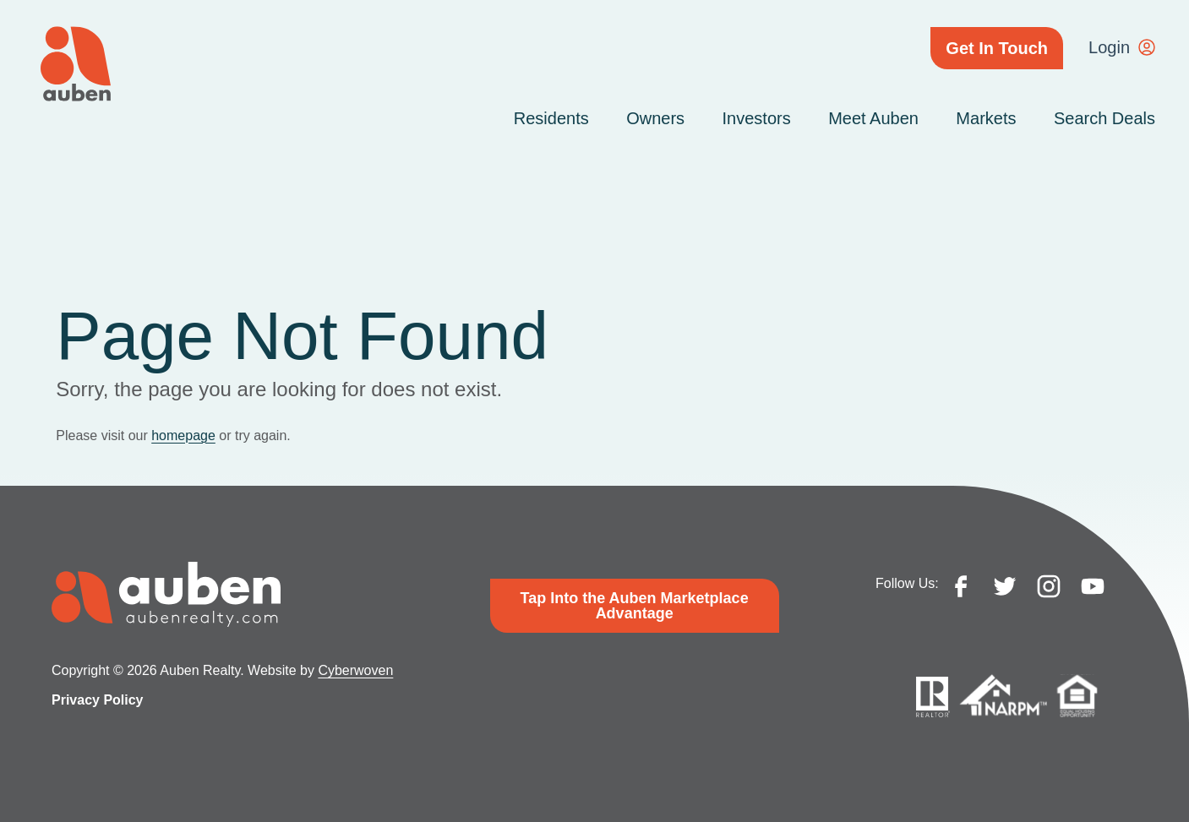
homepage (183, 435)
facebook (960, 586)
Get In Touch (997, 48)
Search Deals (1104, 118)
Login (1109, 47)
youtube (1092, 586)
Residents (551, 118)
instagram (1048, 586)
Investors (757, 118)
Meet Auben (873, 118)
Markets (986, 118)
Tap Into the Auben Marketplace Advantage (635, 606)
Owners (655, 118)
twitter (1004, 586)
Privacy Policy (98, 700)
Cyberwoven (355, 670)
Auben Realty (76, 63)
